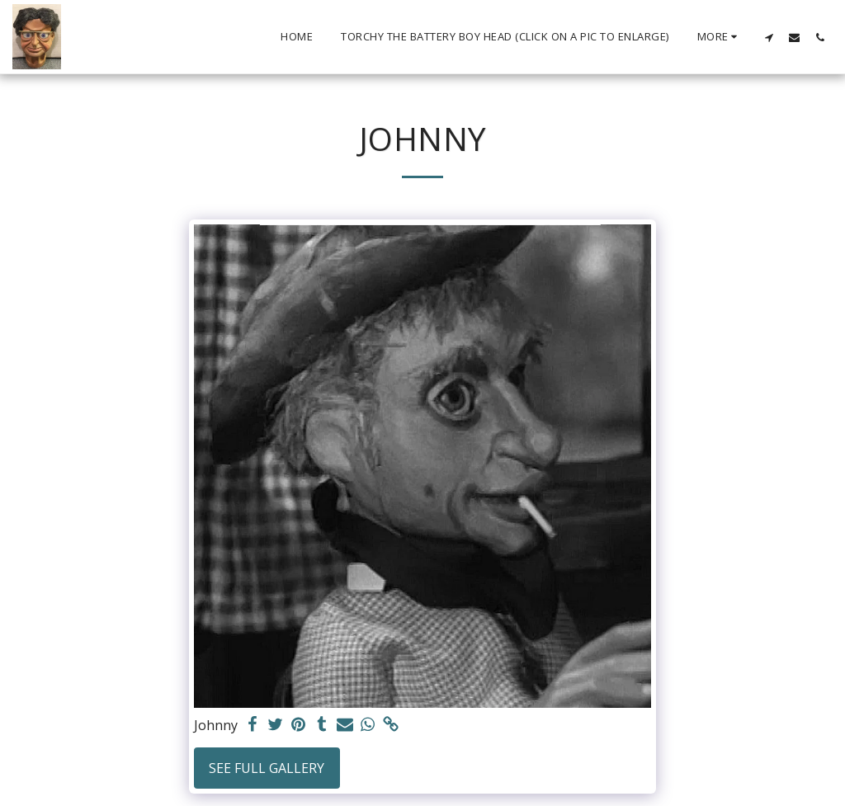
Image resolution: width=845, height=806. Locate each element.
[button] (769, 37)
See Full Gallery (266, 768)
